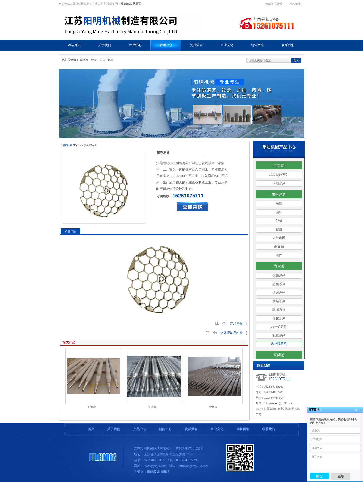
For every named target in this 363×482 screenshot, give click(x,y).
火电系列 (278, 183)
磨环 (279, 212)
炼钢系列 (278, 284)
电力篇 (279, 165)
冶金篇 (279, 266)
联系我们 (268, 429)
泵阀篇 (279, 355)
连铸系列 (278, 292)
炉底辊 (92, 407)
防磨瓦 (84, 60)
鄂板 (279, 221)
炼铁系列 (278, 275)
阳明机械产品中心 (279, 147)
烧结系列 (278, 301)
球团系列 (278, 309)
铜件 (279, 255)
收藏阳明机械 (273, 3)
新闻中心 (165, 429)
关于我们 (113, 429)
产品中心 (139, 429)
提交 (319, 476)
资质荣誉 (191, 429)
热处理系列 (279, 344)
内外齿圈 (278, 238)
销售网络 (242, 429)
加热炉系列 (279, 327)
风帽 (110, 60)
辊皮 (279, 229)
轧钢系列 (278, 335)
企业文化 (216, 429)
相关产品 (68, 342)
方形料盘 (236, 323)
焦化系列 (278, 318)
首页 (76, 145)
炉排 (102, 60)
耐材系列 (279, 194)
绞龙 (94, 60)
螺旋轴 (279, 246)
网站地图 (295, 3)
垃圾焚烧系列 (279, 175)
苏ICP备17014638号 (190, 448)
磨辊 (279, 203)
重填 (341, 476)
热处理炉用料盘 (231, 333)
